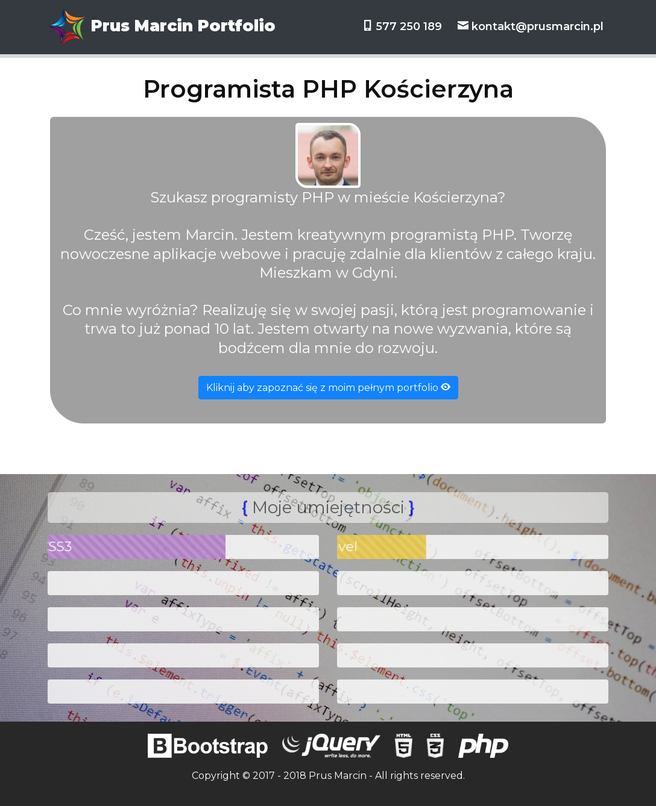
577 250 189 (403, 26)
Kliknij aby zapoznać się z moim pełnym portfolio (328, 387)
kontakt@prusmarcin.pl (531, 26)
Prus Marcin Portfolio (162, 27)
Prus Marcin (338, 775)
